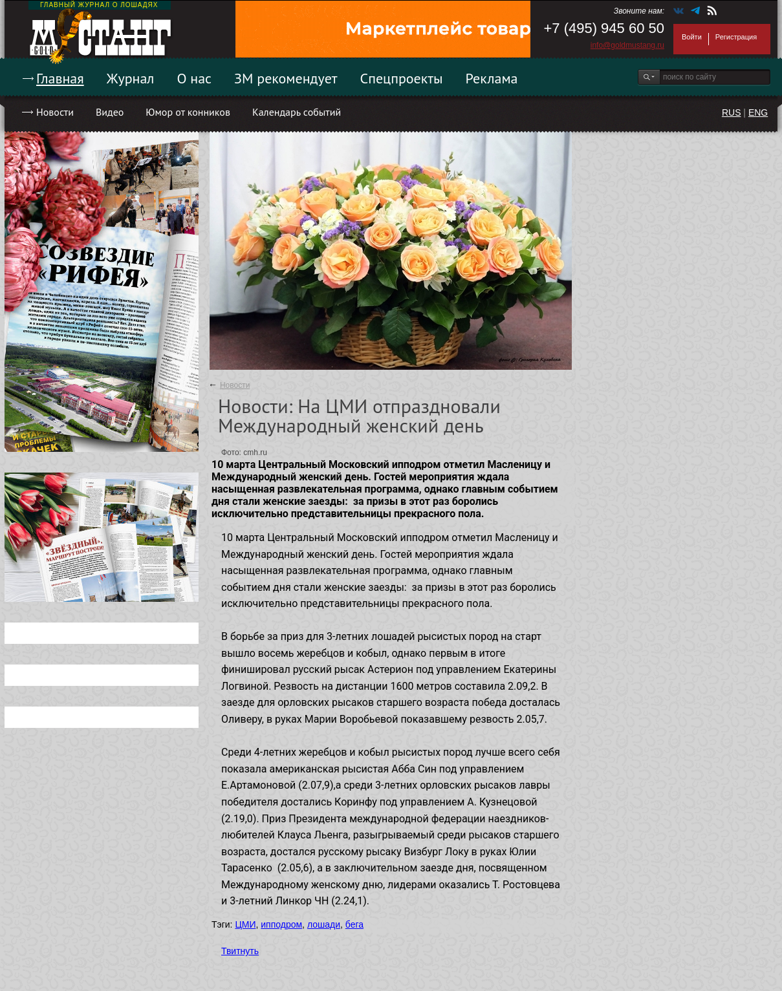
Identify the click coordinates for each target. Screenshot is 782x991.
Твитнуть (240, 951)
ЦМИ (245, 924)
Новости (55, 111)
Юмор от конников (188, 111)
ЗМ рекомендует (286, 78)
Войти (692, 37)
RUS (731, 112)
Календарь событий (296, 111)
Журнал (131, 78)
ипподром (281, 924)
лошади (323, 924)
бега (354, 924)
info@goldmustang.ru (627, 45)
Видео (110, 111)
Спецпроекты (401, 78)
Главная (60, 78)
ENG (758, 112)
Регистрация (736, 37)
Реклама (492, 78)
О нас (194, 78)
